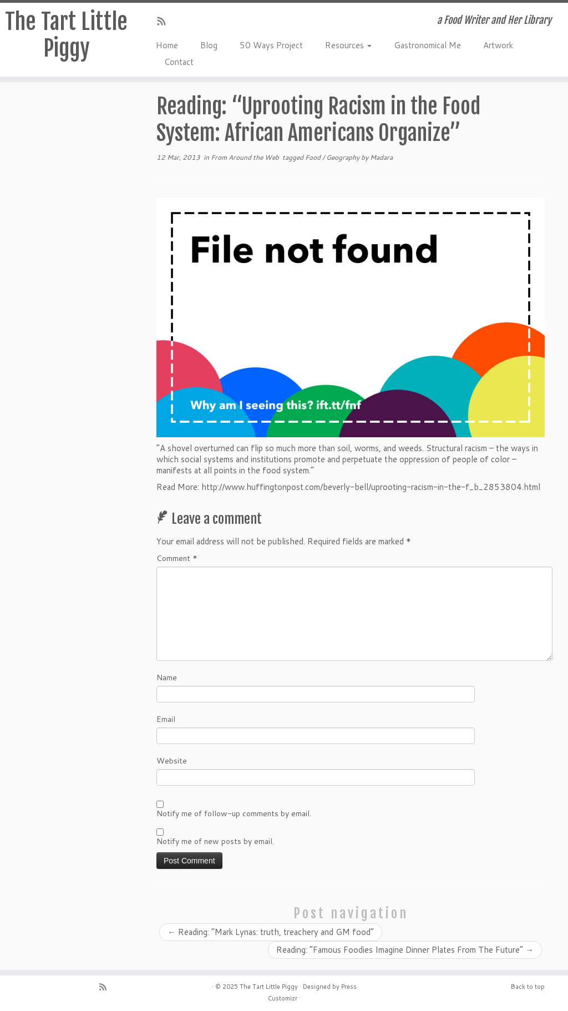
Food (313, 157)
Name (166, 677)
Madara (381, 157)
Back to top (528, 986)
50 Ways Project (271, 45)
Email (165, 719)
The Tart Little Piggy (66, 35)
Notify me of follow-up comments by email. (233, 813)
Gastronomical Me (427, 45)
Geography (343, 157)
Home (167, 45)
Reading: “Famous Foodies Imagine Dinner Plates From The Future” (405, 950)
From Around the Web (246, 157)
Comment (176, 558)
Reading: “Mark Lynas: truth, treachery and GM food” (271, 932)
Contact (179, 62)
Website (171, 760)
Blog (208, 45)
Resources (348, 45)
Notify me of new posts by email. (215, 841)
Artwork (498, 45)
